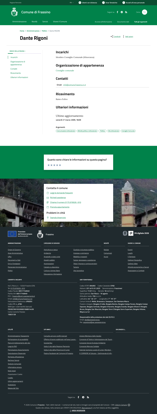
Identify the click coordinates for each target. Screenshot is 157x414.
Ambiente (47, 253)
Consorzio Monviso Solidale (89, 346)
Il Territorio (131, 256)
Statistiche (12, 384)
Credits (10, 377)
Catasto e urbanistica (51, 267)
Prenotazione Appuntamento (18, 350)
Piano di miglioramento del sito (19, 343)
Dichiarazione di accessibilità (18, 339)
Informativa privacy (15, 367)
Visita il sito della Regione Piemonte (57, 346)
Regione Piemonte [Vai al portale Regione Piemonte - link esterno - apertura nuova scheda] (15, 2)
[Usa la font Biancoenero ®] (88, 2)
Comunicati (108, 253)
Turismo (76, 267)
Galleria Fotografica (135, 260)
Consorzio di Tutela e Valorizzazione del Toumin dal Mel (99, 339)
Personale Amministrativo (17, 267)
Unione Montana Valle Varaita (90, 336)
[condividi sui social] (115, 36)
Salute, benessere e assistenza (84, 260)
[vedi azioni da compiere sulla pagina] (127, 36)
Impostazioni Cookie (15, 374)
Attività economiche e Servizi (138, 267)
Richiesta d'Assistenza (16, 357)
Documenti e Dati (14, 260)
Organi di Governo (14, 249)
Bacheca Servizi (13, 360)
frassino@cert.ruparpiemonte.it (23, 296)
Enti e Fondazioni (14, 263)
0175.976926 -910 (18, 288)
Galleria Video (133, 263)
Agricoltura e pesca (51, 249)
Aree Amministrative (15, 253)
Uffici (9, 256)
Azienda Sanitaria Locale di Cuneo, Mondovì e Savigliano (99, 350)
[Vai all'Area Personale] (133, 2)
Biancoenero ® (87, 407)
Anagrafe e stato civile (52, 256)
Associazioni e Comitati (136, 270)
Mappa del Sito (13, 388)
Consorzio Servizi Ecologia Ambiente (92, 343)
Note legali (12, 370)
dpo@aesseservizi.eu (92, 319)
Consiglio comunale (65, 70)
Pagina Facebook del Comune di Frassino (58, 353)
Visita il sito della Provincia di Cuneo (57, 350)
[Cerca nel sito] (144, 12)
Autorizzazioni (49, 263)
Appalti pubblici (49, 260)
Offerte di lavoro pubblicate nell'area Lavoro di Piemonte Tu (65, 339)
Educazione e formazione (53, 274)
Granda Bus (48, 343)
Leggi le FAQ (12, 346)
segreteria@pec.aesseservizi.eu (94, 322)
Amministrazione (33, 31)
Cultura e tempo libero (52, 270)
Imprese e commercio (81, 253)
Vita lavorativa (78, 270)
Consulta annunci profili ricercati (55, 336)
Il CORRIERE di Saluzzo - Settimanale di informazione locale (101, 353)
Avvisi (106, 256)
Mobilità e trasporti (80, 256)
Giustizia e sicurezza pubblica (83, 249)
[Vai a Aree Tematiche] (110, 2)
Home (22, 31)
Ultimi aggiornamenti (15, 381)
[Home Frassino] (30, 12)
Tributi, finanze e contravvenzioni (85, 263)
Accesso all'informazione (103, 21)
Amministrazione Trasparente (18, 336)
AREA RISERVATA (77, 410)
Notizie (106, 249)
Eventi (130, 249)
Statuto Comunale (14, 363)
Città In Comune (121, 405)
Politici (44, 31)
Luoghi (130, 253)
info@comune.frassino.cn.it (74, 84)
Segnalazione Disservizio (17, 353)
